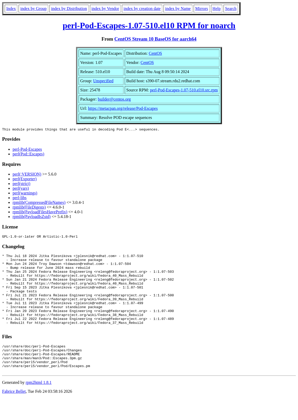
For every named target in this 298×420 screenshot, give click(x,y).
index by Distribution (69, 8)
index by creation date (142, 8)
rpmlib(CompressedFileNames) (39, 203)
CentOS (155, 53)
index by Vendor (105, 8)
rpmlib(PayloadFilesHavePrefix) (40, 212)
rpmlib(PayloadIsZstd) (32, 217)
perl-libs (19, 198)
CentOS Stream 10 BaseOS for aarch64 (155, 39)
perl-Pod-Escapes (27, 150)
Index (11, 8)
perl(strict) (21, 184)
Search (231, 8)
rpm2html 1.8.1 (39, 404)
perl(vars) (21, 189)
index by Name (178, 8)
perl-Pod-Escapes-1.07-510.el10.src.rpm (184, 90)
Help (217, 8)
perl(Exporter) (25, 179)
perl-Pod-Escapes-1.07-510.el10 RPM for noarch (149, 25)
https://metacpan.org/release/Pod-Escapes (123, 108)
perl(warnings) (25, 194)
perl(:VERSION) (27, 175)
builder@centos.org (114, 99)
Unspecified (103, 81)
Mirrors (201, 8)
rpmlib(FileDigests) (29, 208)
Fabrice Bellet (14, 413)
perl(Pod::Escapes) (28, 154)
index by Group (33, 8)
